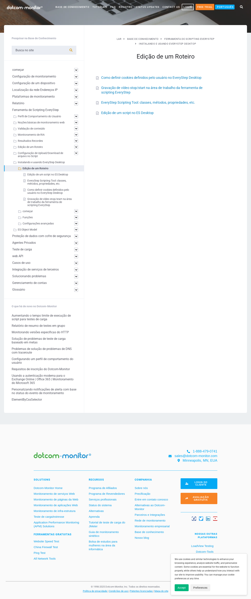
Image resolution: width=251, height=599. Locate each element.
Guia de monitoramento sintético (104, 533)
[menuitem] (225, 7)
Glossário (18, 289)
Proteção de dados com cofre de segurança (41, 236)
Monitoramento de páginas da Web (56, 499)
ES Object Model (27, 229)
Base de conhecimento (149, 532)
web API (17, 256)
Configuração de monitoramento (34, 76)
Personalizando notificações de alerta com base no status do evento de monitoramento (44, 391)
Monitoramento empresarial (152, 526)
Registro (125, 7)
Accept (182, 587)
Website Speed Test (46, 541)
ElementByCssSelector (27, 399)
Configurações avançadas (38, 223)
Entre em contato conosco (151, 499)
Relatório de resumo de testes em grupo (38, 326)
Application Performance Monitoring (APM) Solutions (56, 524)
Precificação (142, 493)
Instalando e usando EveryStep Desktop (41, 162)
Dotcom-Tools (204, 551)
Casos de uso (21, 263)
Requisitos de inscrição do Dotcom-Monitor (41, 369)
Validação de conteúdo (31, 128)
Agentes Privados (24, 242)
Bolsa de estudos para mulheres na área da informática (103, 545)
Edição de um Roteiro (30, 146)
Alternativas (96, 511)
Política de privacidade (95, 590)
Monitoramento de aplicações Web (56, 505)
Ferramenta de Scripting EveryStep (35, 110)
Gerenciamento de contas (29, 283)
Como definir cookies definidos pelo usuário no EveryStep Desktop (151, 78)
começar (18, 70)
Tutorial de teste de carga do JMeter (107, 524)
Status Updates (148, 7)
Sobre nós (141, 488)
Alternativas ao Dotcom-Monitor (150, 507)
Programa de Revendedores (107, 493)
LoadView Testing (202, 546)
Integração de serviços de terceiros (35, 269)
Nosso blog (142, 537)
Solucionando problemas (29, 276)
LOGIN (187, 7)
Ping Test (39, 552)
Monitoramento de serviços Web (54, 493)
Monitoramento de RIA (31, 134)
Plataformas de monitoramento (33, 96)
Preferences (200, 587)
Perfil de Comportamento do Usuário (39, 116)
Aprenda (94, 516)
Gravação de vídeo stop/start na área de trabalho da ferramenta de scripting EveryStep (49, 202)
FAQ (113, 7)
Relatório (18, 103)
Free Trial (205, 7)
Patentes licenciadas (141, 590)
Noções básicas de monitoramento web (41, 122)
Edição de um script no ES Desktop (127, 113)
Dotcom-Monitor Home (48, 488)
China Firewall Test (46, 547)
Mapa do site (161, 590)
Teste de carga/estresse (49, 516)
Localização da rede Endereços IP (35, 90)
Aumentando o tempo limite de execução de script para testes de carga (41, 317)
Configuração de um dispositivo (33, 83)
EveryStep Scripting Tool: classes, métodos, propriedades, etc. (148, 102)
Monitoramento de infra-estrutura (54, 511)
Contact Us (171, 7)
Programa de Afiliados (103, 488)
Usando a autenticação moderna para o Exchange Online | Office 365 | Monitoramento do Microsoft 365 (42, 379)
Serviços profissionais (103, 499)
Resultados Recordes (30, 140)
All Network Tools (45, 558)
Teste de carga (22, 249)
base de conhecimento (72, 7)
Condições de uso (119, 590)
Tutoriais (100, 7)
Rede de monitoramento (150, 520)
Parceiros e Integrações (150, 514)
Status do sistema (100, 505)
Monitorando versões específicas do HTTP (40, 332)
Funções (28, 217)
